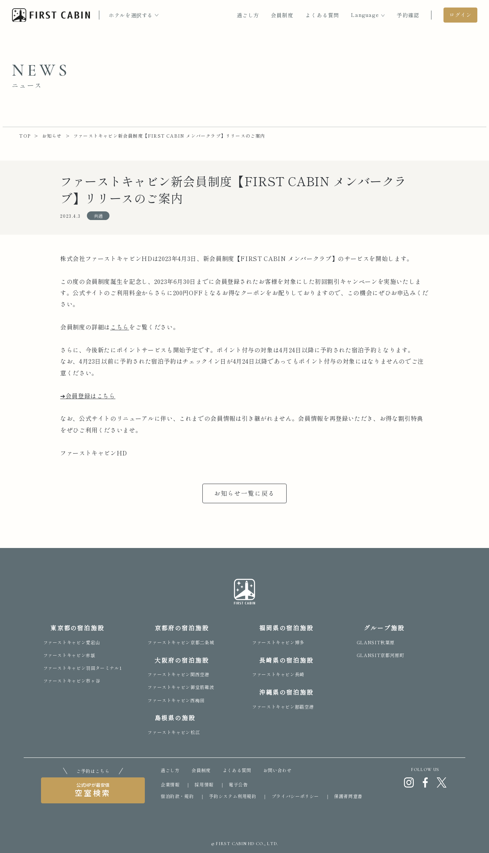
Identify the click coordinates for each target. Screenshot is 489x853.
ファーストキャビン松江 (173, 732)
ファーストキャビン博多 (278, 642)
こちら (119, 326)
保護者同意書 (348, 796)
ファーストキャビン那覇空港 (283, 706)
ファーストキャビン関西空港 (178, 674)
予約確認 (408, 15)
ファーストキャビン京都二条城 (180, 642)
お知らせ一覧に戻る (244, 493)
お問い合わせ (277, 770)
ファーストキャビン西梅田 (176, 700)
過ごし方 (248, 15)
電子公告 (238, 784)
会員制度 (282, 15)
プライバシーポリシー (295, 796)
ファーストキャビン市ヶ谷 (71, 680)
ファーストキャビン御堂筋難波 (180, 687)
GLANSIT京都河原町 (380, 655)
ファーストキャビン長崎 (278, 674)
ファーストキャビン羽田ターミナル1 (82, 668)
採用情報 (204, 784)
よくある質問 (322, 15)
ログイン (460, 14)
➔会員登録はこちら (87, 395)
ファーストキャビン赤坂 (69, 655)
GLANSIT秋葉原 (376, 642)
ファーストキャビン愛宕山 (71, 642)
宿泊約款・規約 (177, 796)
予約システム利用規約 (232, 796)
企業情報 (170, 784)
